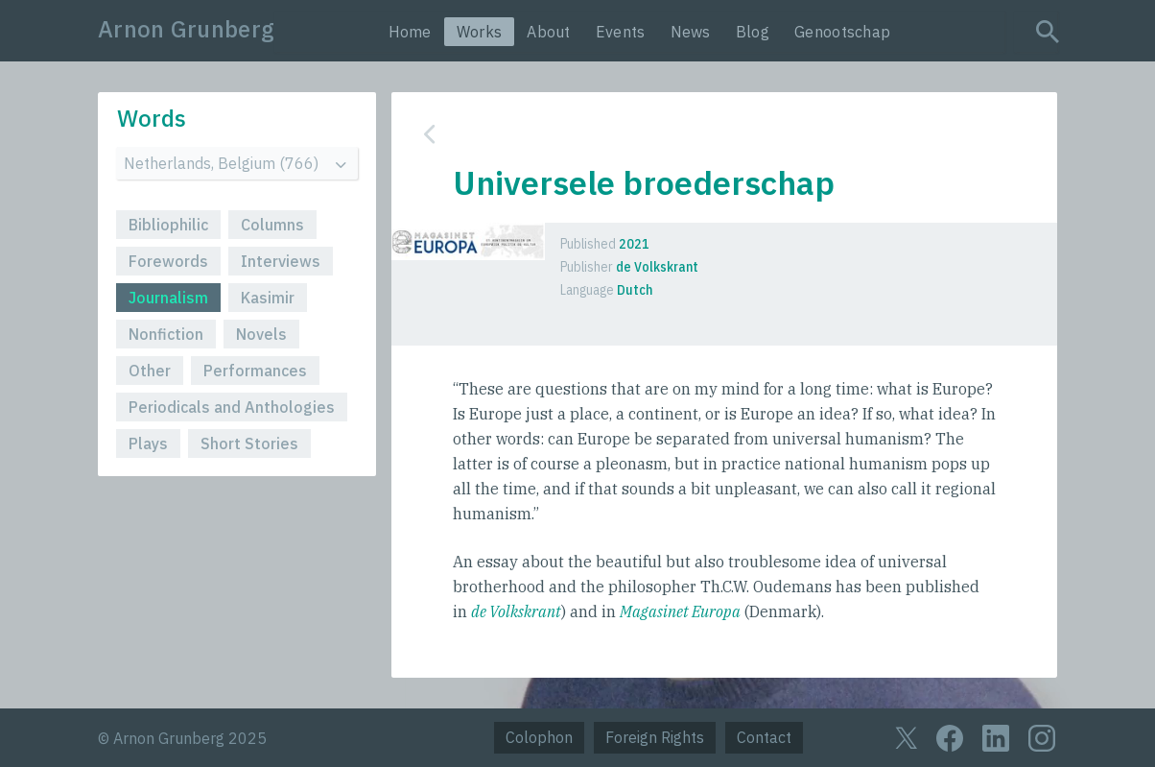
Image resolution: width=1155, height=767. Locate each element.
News (691, 31)
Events (621, 31)
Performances (255, 370)
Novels (261, 334)
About (549, 31)
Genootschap (842, 31)
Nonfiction (166, 334)
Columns (272, 224)
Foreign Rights (654, 737)
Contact (764, 737)
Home (410, 31)
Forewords (168, 261)
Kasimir (268, 297)
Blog (752, 31)
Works (480, 31)
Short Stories (249, 443)
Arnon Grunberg (186, 28)
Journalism (168, 297)
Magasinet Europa (680, 611)
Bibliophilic (168, 224)
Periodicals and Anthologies (232, 407)
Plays (148, 443)
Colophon (539, 737)
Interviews (280, 261)
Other (150, 370)
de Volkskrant (516, 611)
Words (151, 118)
